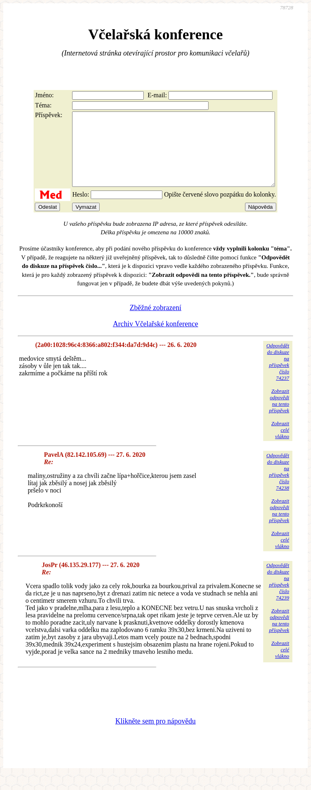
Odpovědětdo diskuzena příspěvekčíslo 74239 (277, 596)
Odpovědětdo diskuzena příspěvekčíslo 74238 (277, 486)
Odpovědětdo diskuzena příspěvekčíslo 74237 (277, 376)
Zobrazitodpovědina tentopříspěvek (279, 415)
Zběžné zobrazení (155, 322)
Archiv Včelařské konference (155, 338)
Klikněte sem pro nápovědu (155, 736)
